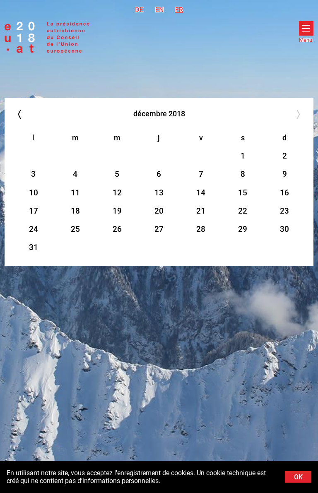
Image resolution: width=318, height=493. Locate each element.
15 (242, 192)
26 (117, 229)
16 (284, 192)
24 (33, 229)
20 (159, 211)
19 (117, 211)
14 (200, 192)
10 (33, 192)
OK (298, 477)
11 (75, 192)
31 (33, 247)
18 (75, 211)
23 (284, 211)
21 (200, 211)
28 (200, 229)
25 (75, 229)
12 (117, 192)
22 (242, 211)
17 (33, 211)
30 (284, 229)
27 (159, 229)
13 (159, 192)
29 (242, 229)
